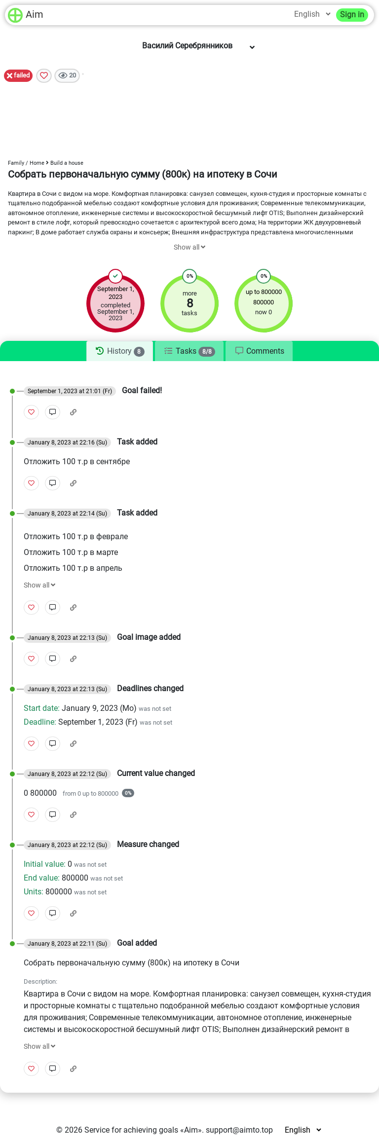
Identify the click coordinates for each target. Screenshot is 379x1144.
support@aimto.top (239, 1130)
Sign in (352, 14)
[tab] (119, 351)
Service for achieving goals (131, 1130)
